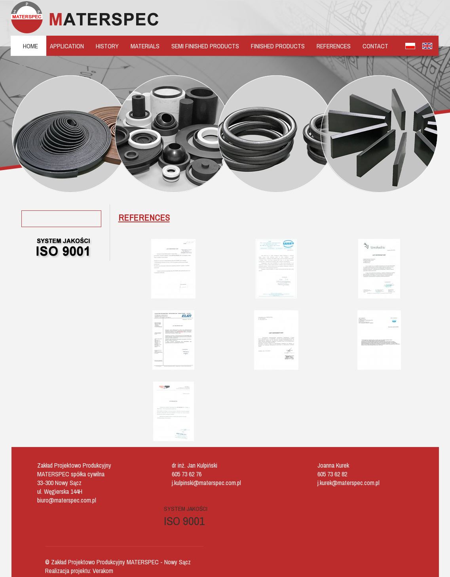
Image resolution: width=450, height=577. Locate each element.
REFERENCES (334, 46)
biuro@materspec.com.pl (66, 500)
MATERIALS (145, 46)
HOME (30, 46)
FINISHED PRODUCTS (278, 46)
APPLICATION (67, 46)
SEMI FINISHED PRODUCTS (205, 46)
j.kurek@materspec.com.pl (348, 482)
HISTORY (107, 46)
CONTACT (375, 46)
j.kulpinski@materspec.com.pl (206, 482)
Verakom (103, 570)
